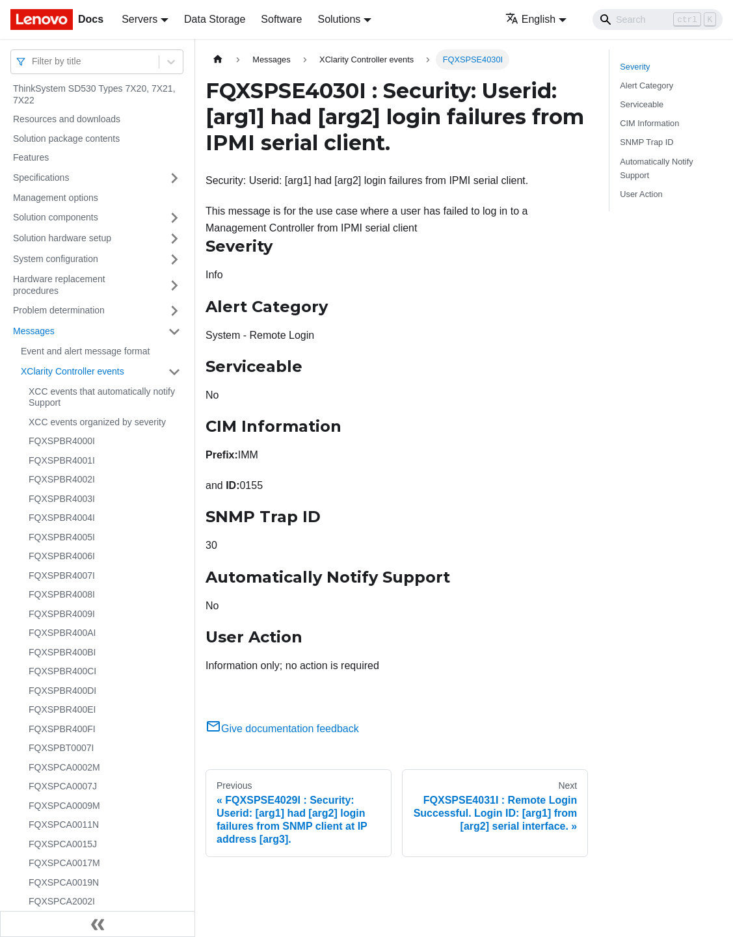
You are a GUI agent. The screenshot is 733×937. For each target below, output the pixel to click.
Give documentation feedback (282, 728)
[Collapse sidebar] (97, 924)
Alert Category (646, 85)
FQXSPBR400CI (62, 671)
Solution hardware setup (62, 238)
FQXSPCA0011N (64, 824)
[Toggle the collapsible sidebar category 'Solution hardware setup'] (174, 238)
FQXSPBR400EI (62, 709)
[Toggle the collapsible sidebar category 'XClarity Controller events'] (174, 372)
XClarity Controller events (72, 371)
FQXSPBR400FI (62, 729)
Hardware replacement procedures (59, 285)
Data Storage (214, 19)
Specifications (41, 177)
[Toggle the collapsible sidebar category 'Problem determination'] (174, 310)
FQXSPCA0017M (64, 863)
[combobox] (33, 61)
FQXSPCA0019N (64, 882)
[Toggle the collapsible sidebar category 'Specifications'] (174, 178)
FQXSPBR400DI (62, 690)
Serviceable (641, 104)
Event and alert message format (85, 351)
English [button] (530, 19)
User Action (641, 194)
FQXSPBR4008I (62, 594)
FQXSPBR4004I (62, 517)
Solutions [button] (338, 19)
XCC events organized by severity (97, 422)
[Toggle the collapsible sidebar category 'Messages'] (174, 331)
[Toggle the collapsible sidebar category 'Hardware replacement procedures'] (174, 285)
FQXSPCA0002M (64, 767)
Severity (635, 67)
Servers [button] (139, 19)
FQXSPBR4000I (62, 441)
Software (281, 19)
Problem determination (59, 310)
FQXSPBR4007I (62, 575)
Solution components (55, 217)
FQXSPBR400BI (62, 652)
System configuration (55, 259)
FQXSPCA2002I (62, 901)
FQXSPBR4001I (62, 460)
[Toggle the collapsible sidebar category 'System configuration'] (174, 259)
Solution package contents (66, 138)
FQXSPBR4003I (62, 499)
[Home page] (218, 59)
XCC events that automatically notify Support (102, 397)
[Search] (658, 19)
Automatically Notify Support (656, 168)
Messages (34, 331)
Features (31, 157)
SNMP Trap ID (646, 142)
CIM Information (649, 123)
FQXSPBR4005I (62, 537)
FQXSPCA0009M (64, 805)
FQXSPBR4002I (62, 479)
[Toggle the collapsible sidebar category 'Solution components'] (174, 217)
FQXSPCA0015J (63, 844)
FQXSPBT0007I (61, 748)
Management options (55, 197)
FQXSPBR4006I (62, 556)
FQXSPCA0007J (63, 786)
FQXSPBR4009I (62, 614)
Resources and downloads (66, 119)
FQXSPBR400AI (62, 632)
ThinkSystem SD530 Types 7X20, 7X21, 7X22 (94, 94)
